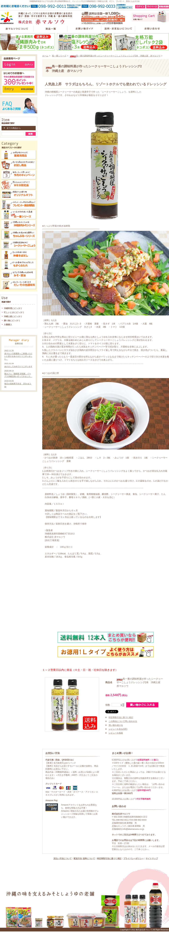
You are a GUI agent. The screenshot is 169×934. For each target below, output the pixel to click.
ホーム (45, 56)
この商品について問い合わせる (123, 721)
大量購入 (8, 324)
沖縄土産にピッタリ (13, 316)
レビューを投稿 (116, 733)
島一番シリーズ (59, 56)
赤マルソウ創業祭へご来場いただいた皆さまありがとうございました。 (18, 356)
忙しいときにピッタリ (14, 312)
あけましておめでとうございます (18, 366)
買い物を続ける (116, 725)
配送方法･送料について (84, 858)
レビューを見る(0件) (118, 729)
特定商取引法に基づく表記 (121, 717)
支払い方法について (62, 858)
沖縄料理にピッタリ (13, 308)
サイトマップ (152, 858)
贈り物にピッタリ (12, 320)
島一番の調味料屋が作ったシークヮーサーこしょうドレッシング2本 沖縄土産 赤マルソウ (115, 56)
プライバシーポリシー (133, 858)
